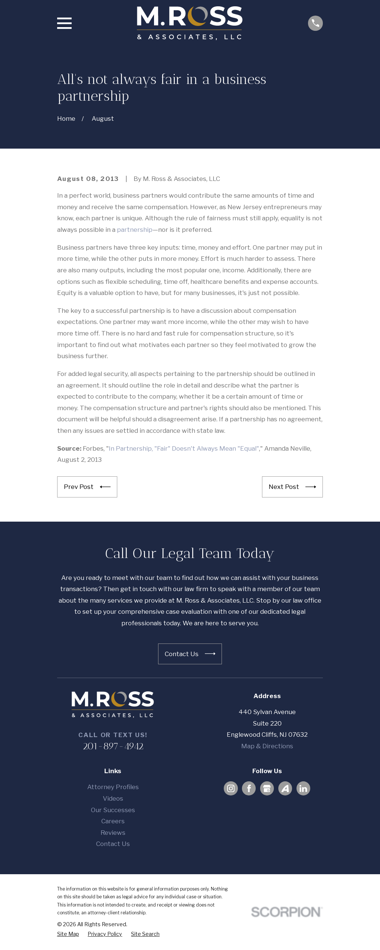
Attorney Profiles (113, 787)
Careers (113, 821)
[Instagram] (231, 788)
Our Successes (113, 810)
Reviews (113, 832)
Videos (113, 798)
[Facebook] (249, 788)
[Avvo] (285, 788)
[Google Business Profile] (267, 788)
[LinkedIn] (303, 788)
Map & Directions (267, 746)
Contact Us (113, 843)
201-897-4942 (113, 746)
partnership (135, 229)
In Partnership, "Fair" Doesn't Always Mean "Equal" (184, 448)
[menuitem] (68, 934)
